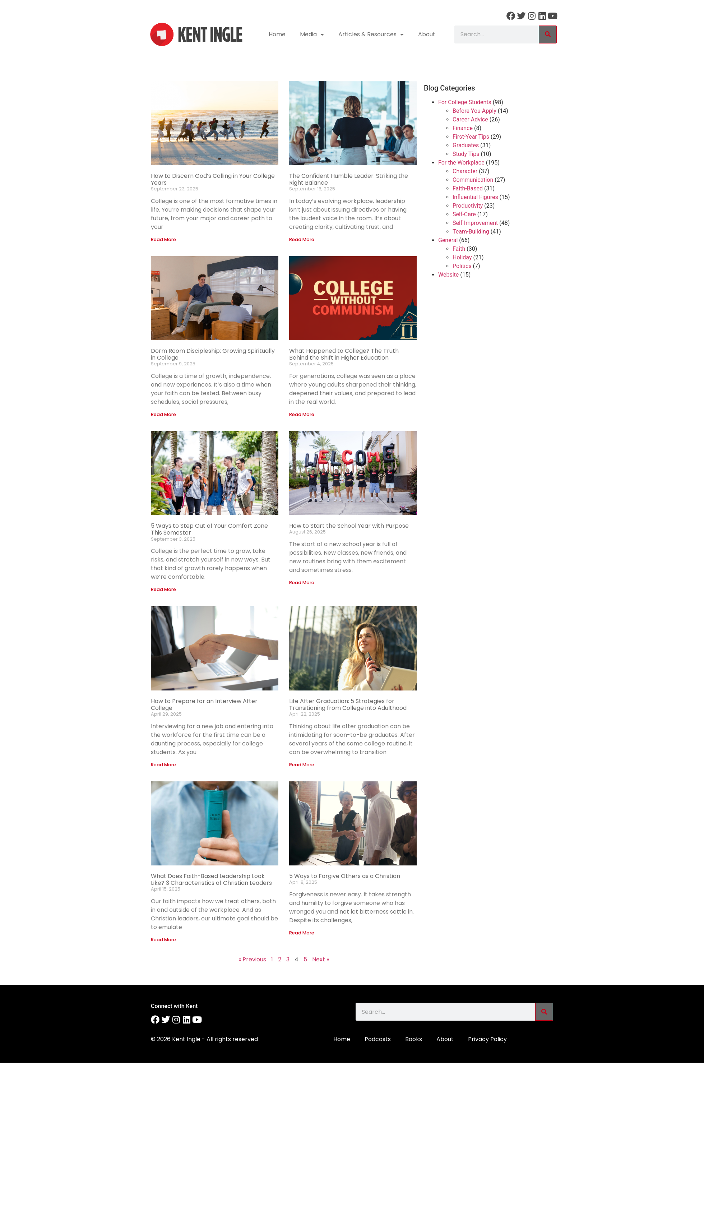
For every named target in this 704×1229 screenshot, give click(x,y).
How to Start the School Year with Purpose (349, 526)
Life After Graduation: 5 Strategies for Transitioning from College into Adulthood (348, 704)
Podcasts (378, 1039)
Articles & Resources (371, 34)
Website (448, 274)
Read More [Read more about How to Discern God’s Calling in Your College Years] (163, 239)
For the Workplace (461, 162)
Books (413, 1039)
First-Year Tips (471, 136)
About (426, 34)
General (448, 240)
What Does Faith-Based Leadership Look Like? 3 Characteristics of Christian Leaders (211, 879)
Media (312, 34)
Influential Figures (475, 197)
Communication (473, 179)
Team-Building (471, 231)
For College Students (464, 102)
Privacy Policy (487, 1039)
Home (277, 34)
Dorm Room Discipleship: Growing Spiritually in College (213, 354)
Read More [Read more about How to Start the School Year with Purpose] (301, 582)
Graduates (466, 145)
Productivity (468, 205)
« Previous (252, 959)
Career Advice (470, 119)
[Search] (548, 34)
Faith (459, 248)
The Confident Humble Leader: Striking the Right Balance (348, 179)
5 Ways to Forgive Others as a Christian (344, 876)
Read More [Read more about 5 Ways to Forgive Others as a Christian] (301, 933)
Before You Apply (474, 110)
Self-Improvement (475, 223)
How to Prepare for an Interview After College (204, 704)
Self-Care (464, 214)
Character (465, 171)
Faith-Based (468, 188)
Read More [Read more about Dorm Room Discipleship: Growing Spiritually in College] (163, 414)
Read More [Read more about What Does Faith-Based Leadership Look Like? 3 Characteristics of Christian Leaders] (163, 940)
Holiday (462, 257)
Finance (463, 128)
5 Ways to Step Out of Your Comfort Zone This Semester (209, 529)
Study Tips (466, 154)
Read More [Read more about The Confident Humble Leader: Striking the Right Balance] (301, 239)
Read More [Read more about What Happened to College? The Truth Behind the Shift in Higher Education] (301, 414)
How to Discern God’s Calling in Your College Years (213, 179)
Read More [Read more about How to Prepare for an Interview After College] (163, 765)
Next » (320, 959)
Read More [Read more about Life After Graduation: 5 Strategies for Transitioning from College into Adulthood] (301, 765)
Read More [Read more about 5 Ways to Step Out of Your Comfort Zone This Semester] (163, 589)
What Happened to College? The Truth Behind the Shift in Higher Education (344, 354)
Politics (462, 266)
